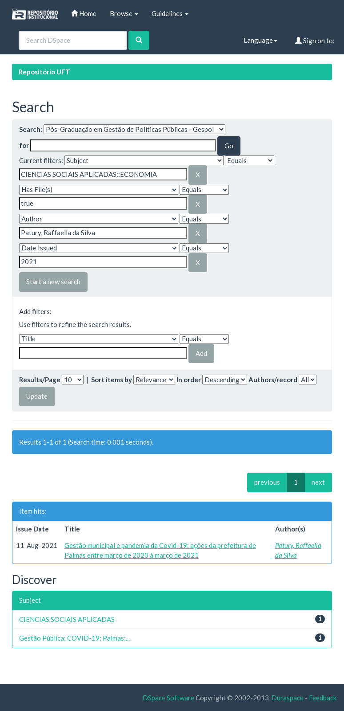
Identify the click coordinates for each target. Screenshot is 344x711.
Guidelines (170, 13)
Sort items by (111, 380)
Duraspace (288, 698)
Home (83, 13)
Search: (30, 129)
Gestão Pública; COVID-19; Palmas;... (74, 638)
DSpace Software (168, 698)
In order (188, 380)
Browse (124, 13)
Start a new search (53, 282)
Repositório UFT (44, 72)
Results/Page (39, 380)
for (24, 145)
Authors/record (272, 380)
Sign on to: (315, 41)
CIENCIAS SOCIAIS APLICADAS (67, 619)
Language (260, 40)
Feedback (322, 698)
